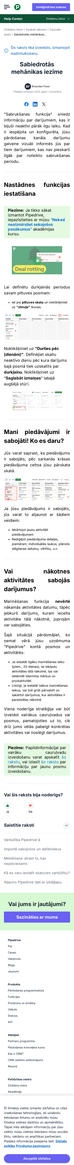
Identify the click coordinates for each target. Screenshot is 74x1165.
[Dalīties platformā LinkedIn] (35, 104)
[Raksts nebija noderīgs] (30, 805)
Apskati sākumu (36, 29)
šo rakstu (50, 762)
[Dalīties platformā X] (43, 104)
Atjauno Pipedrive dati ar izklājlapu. (33, 882)
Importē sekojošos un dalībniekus (32, 849)
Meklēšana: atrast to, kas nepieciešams (25, 861)
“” (36, 224)
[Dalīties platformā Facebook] (26, 104)
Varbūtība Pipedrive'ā (22, 840)
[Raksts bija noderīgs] (7, 805)
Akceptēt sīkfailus (37, 1158)
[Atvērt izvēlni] (7, 7)
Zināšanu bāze (13, 29)
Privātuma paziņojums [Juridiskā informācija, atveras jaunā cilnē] (33, 1146)
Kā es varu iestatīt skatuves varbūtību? (37, 873)
